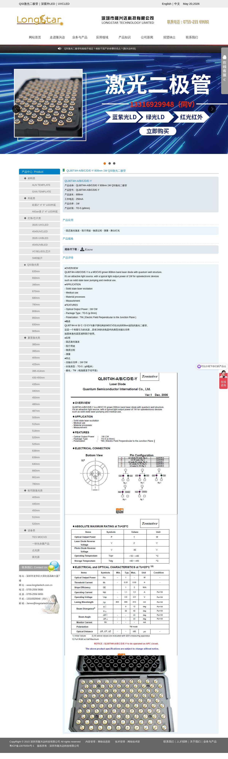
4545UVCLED (40, 231)
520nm (36, 437)
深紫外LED (48, 3)
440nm (36, 390)
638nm (36, 450)
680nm (36, 297)
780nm (36, 304)
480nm (36, 404)
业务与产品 (79, 37)
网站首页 (35, 37)
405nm (36, 357)
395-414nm (38, 371)
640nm (36, 464)
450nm (36, 397)
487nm (36, 410)
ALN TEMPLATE (41, 185)
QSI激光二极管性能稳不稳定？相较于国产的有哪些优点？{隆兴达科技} (100, 48)
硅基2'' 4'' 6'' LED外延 (44, 204)
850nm (36, 317)
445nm (36, 503)
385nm (36, 344)
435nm (36, 384)
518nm (36, 430)
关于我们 (195, 741)
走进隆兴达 (57, 37)
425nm (36, 364)
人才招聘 (182, 741)
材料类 (31, 178)
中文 (177, 3)
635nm (36, 271)
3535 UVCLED (40, 224)
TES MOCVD (39, 537)
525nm (36, 444)
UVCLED (64, 3)
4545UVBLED (40, 244)
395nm (36, 284)
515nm (36, 424)
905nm (36, 331)
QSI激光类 (33, 264)
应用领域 (102, 37)
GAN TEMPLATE (41, 191)
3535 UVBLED (40, 238)
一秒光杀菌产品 (40, 543)
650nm (36, 278)
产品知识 (125, 37)
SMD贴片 (37, 258)
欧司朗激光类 (35, 490)
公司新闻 (147, 37)
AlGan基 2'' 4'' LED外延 (45, 211)
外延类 (31, 198)
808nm (36, 311)
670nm (36, 291)
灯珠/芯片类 (34, 218)
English (166, 3)
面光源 (36, 557)
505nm (36, 417)
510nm (36, 517)
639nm (36, 457)
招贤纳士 (169, 37)
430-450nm (38, 377)
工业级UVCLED (114, 110)
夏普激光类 (34, 337)
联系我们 (192, 37)
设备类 (31, 530)
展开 (224, 70)
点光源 (36, 550)
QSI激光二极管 (28, 3)
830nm (36, 324)
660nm (36, 470)
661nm (36, 477)
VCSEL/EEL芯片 (41, 251)
